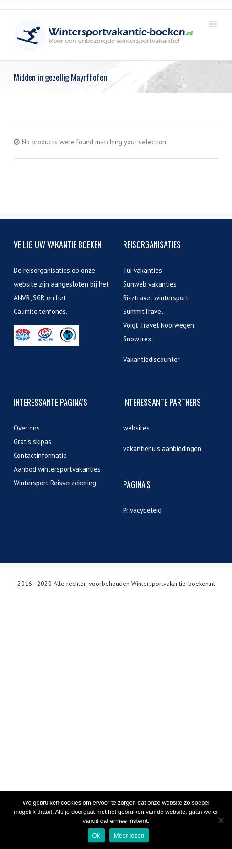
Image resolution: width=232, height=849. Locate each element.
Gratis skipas (32, 441)
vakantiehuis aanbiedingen (162, 448)
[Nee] (220, 820)
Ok (96, 835)
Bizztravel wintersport (156, 297)
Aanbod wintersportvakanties (57, 469)
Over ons (27, 428)
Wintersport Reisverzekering (55, 482)
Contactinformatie (40, 455)
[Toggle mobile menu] (213, 24)
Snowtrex (137, 338)
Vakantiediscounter (151, 359)
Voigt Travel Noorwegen (158, 325)
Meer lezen (129, 835)
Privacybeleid (142, 510)
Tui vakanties (142, 270)
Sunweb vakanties (150, 284)
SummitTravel (143, 311)
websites (136, 428)
